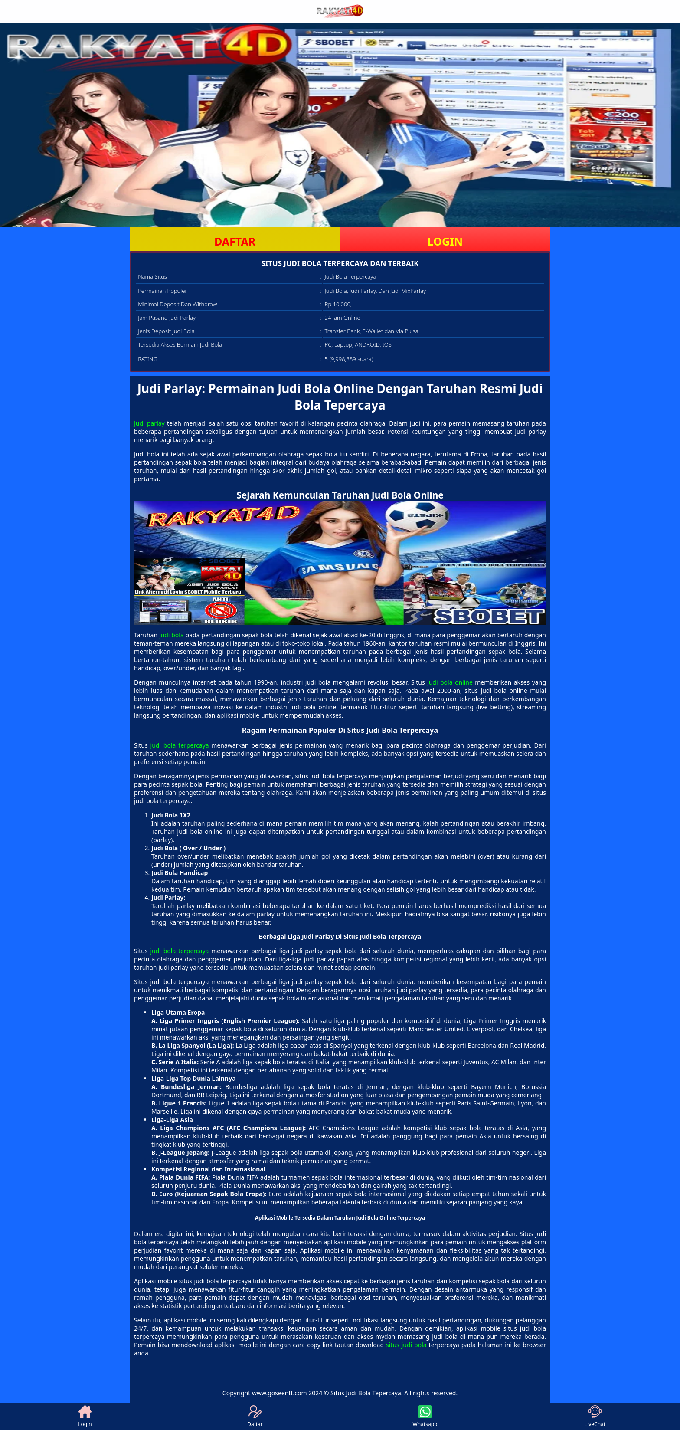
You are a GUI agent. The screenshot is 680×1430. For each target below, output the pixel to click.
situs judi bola (406, 1345)
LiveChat (595, 1416)
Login (85, 1416)
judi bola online (450, 682)
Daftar (255, 1416)
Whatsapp (425, 1416)
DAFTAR (234, 241)
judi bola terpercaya (179, 745)
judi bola (171, 635)
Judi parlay (149, 423)
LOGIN (445, 241)
